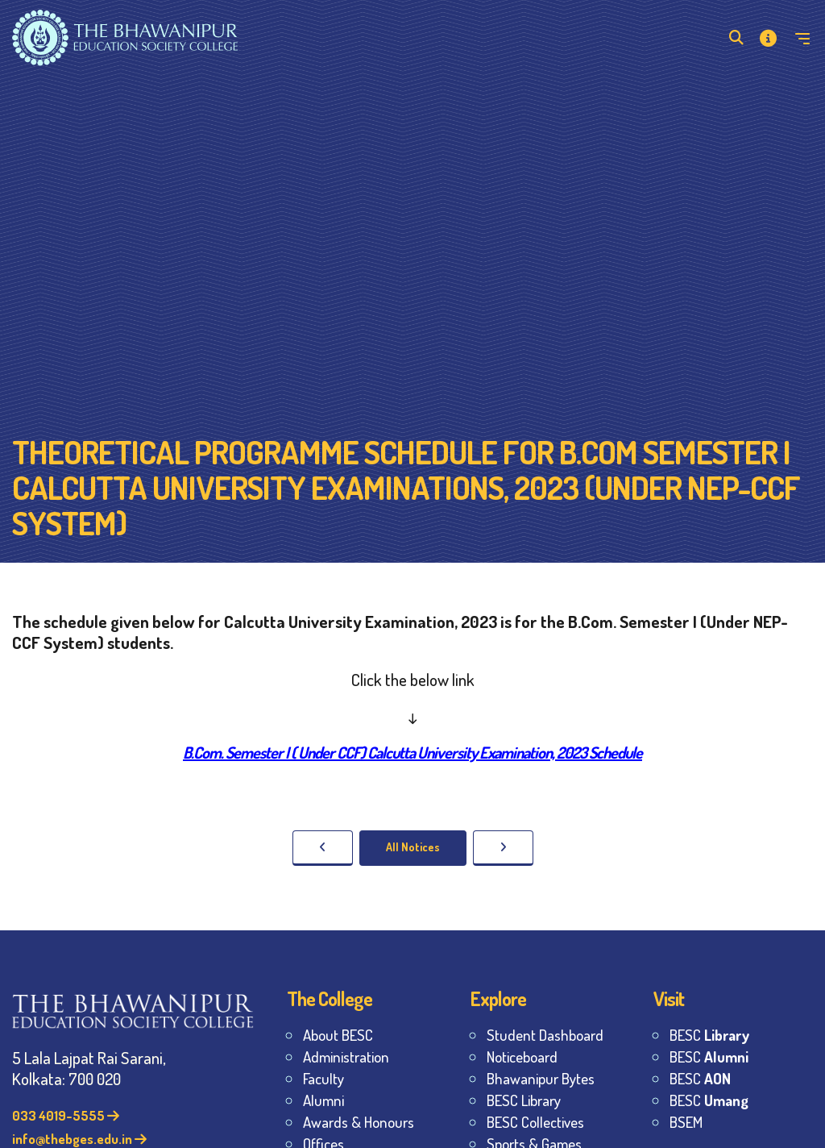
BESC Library (524, 1100)
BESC (709, 1034)
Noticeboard (522, 1056)
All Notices (413, 847)
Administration (346, 1056)
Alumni (323, 1100)
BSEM (686, 1122)
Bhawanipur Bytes (541, 1078)
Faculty (323, 1078)
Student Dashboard (545, 1034)
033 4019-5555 (65, 1115)
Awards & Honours (358, 1122)
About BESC (338, 1034)
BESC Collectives (535, 1122)
